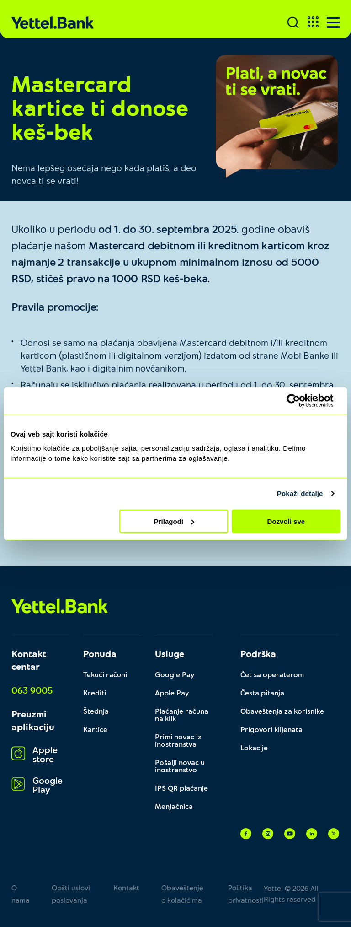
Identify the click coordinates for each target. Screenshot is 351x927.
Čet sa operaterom (272, 674)
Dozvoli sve (286, 521)
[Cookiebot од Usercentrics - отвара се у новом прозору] (300, 401)
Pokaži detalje (300, 493)
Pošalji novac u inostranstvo (180, 766)
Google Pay (175, 674)
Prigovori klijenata (271, 729)
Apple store (34, 754)
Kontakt (126, 887)
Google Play (37, 784)
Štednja (96, 710)
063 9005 (32, 689)
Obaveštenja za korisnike (282, 710)
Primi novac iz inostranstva (178, 740)
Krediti (94, 692)
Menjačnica (174, 806)
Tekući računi (105, 674)
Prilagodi (174, 521)
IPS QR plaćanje (181, 787)
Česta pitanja (262, 692)
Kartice (95, 729)
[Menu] (333, 22)
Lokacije (254, 747)
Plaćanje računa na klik (181, 714)
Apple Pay (172, 692)
